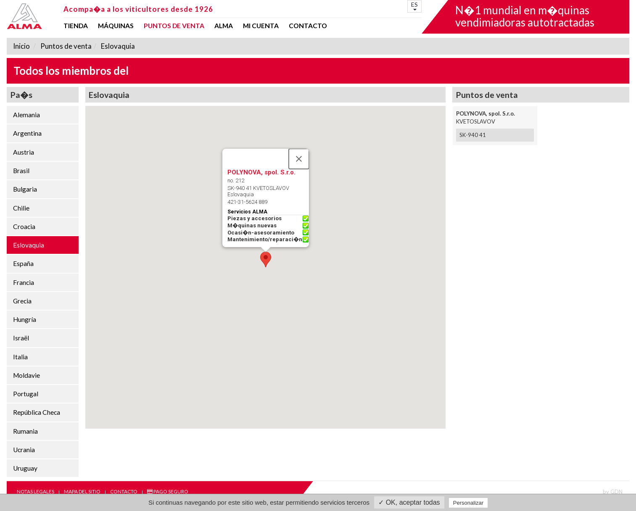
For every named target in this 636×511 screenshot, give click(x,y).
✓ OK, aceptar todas (409, 502)
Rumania (25, 431)
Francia (23, 282)
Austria (23, 152)
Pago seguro (167, 491)
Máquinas (116, 26)
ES (414, 6)
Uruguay (25, 468)
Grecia (22, 301)
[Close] (299, 159)
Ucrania (24, 449)
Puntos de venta (174, 26)
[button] (265, 259)
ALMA (223, 26)
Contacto (308, 26)
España (23, 263)
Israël (21, 338)
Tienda (75, 26)
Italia (20, 357)
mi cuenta (261, 26)
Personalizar (468, 503)
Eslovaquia (117, 46)
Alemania (26, 115)
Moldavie (26, 375)
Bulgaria (25, 189)
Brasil (21, 170)
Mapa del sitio (82, 491)
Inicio (21, 46)
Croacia (24, 226)
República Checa (36, 412)
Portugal (25, 394)
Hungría (24, 319)
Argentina (27, 133)
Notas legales (35, 491)
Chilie (21, 208)
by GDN (613, 491)
